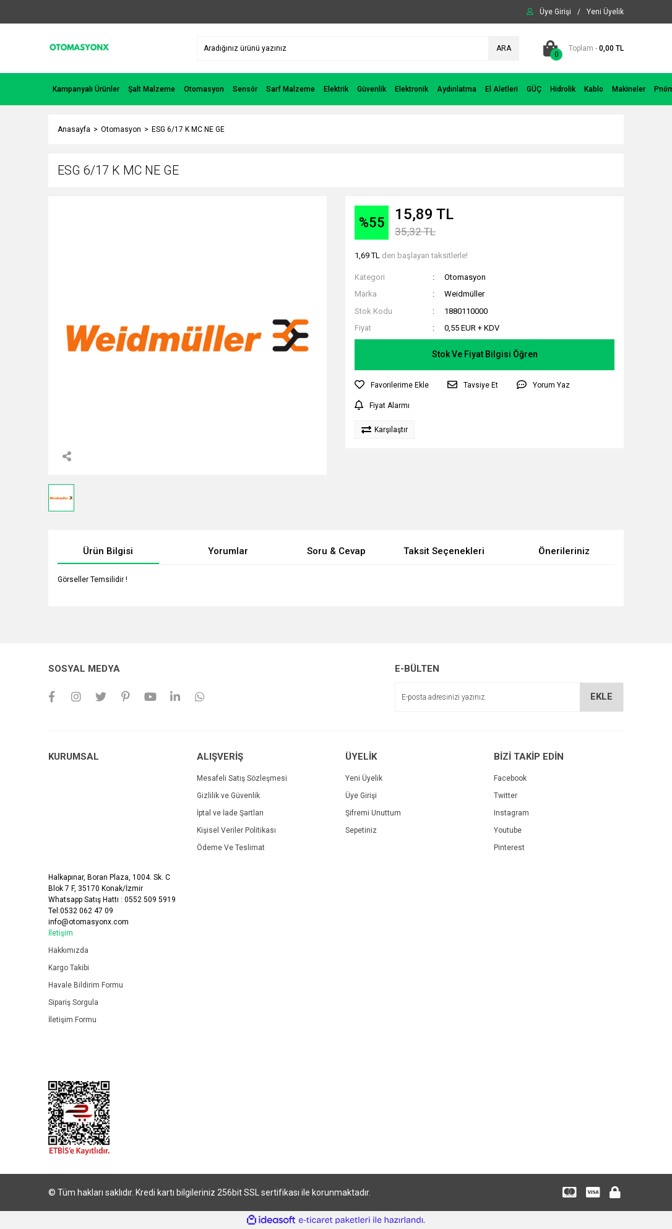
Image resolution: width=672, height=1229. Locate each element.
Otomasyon (465, 277)
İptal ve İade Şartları (230, 813)
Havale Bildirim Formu (85, 985)
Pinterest (509, 847)
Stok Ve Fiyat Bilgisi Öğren (485, 354)
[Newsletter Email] (509, 697)
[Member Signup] (605, 12)
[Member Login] (555, 12)
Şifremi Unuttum (373, 813)
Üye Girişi (361, 795)
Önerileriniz (564, 551)
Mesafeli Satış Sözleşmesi (242, 778)
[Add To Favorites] (392, 385)
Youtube (508, 830)
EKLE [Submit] (601, 696)
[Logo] (79, 47)
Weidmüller (464, 293)
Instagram (511, 813)
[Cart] (581, 48)
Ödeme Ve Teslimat (231, 847)
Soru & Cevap (336, 551)
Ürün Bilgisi (108, 551)
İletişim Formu (72, 1019)
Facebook (510, 778)
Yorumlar (228, 551)
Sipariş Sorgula (73, 1002)
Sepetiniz (361, 830)
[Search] (358, 48)
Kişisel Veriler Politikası (236, 830)
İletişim (60, 933)
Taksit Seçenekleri (444, 551)
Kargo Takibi (68, 967)
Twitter (505, 795)
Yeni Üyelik (363, 778)
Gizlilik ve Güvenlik (228, 795)
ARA (503, 48)
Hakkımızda (68, 950)
